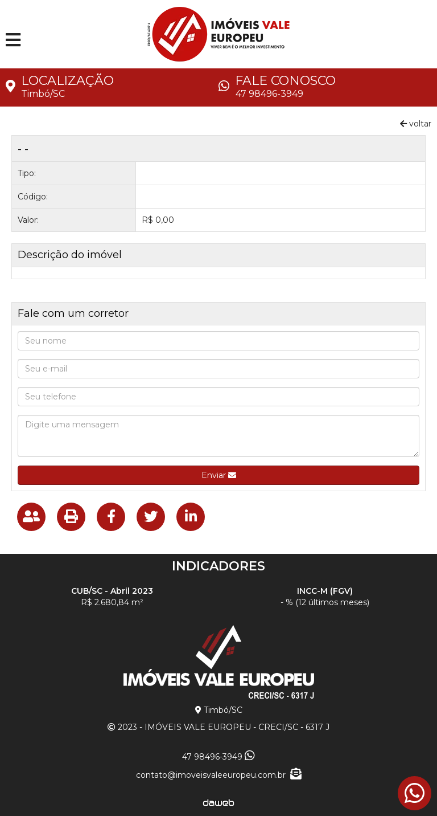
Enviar (218, 475)
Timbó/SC (43, 93)
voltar (415, 124)
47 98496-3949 (269, 93)
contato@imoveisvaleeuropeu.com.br (219, 775)
